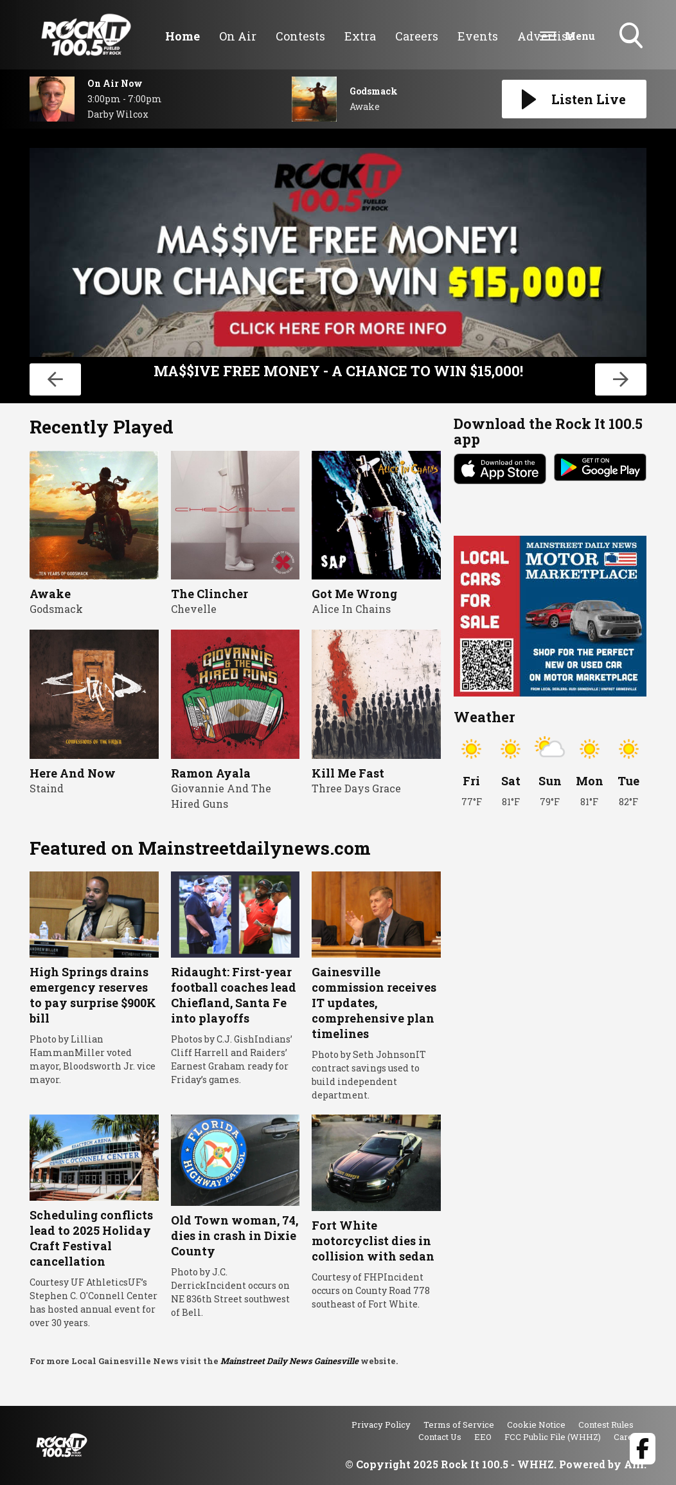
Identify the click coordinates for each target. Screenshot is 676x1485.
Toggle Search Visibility (632, 37)
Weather (484, 716)
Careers (416, 36)
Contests (300, 36)
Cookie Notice (536, 1424)
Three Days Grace (356, 788)
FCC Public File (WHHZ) (552, 1437)
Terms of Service (458, 1424)
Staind (47, 788)
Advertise (545, 36)
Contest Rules (606, 1424)
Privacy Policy (381, 1424)
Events (478, 36)
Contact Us (439, 1437)
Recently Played (101, 427)
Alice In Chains (351, 608)
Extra (360, 36)
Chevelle (194, 608)
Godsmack (56, 608)
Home (182, 36)
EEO (483, 1437)
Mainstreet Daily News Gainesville (289, 1361)
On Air (237, 36)
